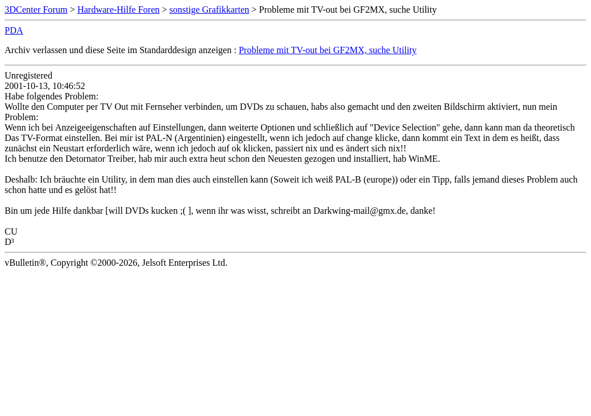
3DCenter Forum (36, 9)
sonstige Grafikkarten (209, 9)
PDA (14, 30)
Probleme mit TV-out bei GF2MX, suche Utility (328, 50)
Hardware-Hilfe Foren (118, 9)
